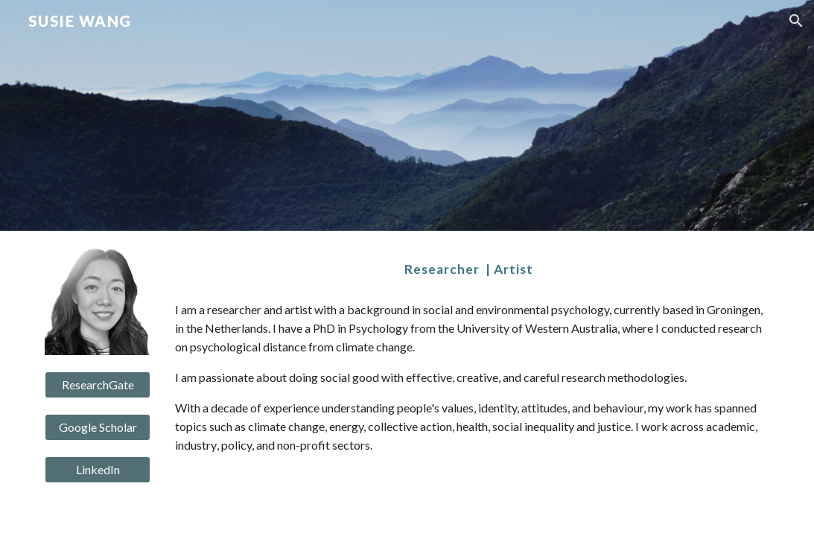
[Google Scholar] (97, 427)
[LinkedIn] (97, 470)
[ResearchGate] (97, 385)
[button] (796, 21)
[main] (469, 269)
